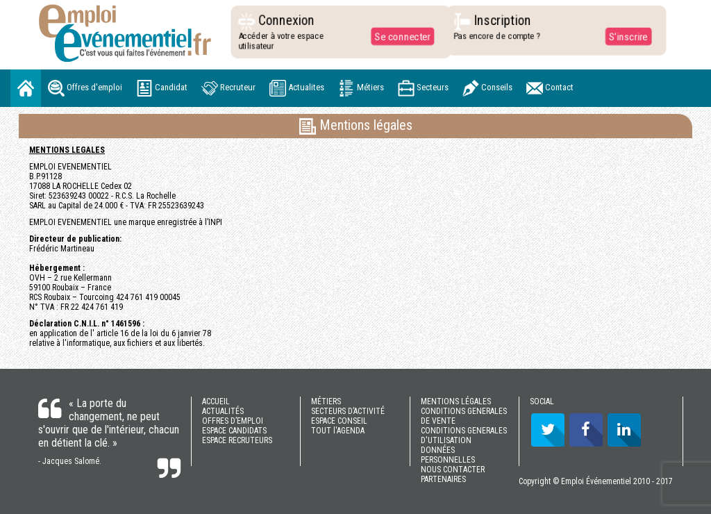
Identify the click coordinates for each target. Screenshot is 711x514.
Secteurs (423, 88)
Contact (550, 88)
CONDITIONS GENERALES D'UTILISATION (464, 435)
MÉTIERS (326, 401)
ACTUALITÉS (223, 411)
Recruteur (228, 88)
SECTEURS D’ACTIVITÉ (348, 411)
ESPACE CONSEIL (339, 421)
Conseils (487, 88)
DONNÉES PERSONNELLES (448, 455)
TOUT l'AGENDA (338, 431)
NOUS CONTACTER (453, 469)
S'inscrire (624, 36)
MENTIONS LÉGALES (456, 401)
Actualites (296, 88)
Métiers (361, 88)
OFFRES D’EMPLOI (232, 421)
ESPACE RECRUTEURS (237, 440)
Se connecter (399, 36)
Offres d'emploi (85, 88)
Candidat (161, 88)
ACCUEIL (216, 401)
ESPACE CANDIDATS (234, 431)
